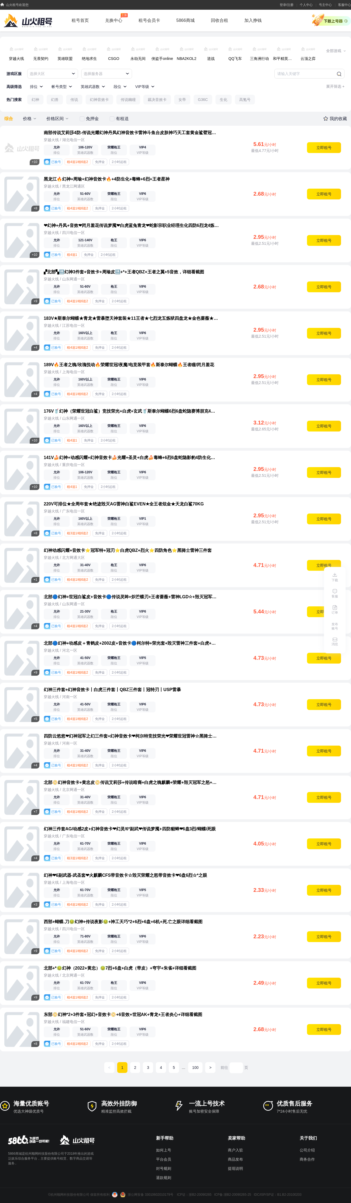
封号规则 (163, 1168)
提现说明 (235, 1168)
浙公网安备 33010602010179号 (147, 1195)
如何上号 (163, 1150)
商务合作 (307, 1159)
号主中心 (325, 5)
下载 (335, 580)
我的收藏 (338, 118)
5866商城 (185, 20)
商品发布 (235, 1159)
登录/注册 (286, 5)
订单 (335, 612)
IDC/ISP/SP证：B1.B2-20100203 (278, 1195)
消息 (335, 644)
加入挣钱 (253, 20)
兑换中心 (116, 18)
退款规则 (163, 1177)
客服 (335, 596)
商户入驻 (235, 1150)
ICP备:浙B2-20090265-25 (232, 1195)
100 (195, 1067)
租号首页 (80, 20)
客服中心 (344, 5)
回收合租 (219, 20)
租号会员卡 (149, 20)
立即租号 (324, 147)
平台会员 (163, 1159)
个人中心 (306, 5)
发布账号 (335, 626)
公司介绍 (307, 1150)
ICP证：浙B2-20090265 (194, 1195)
